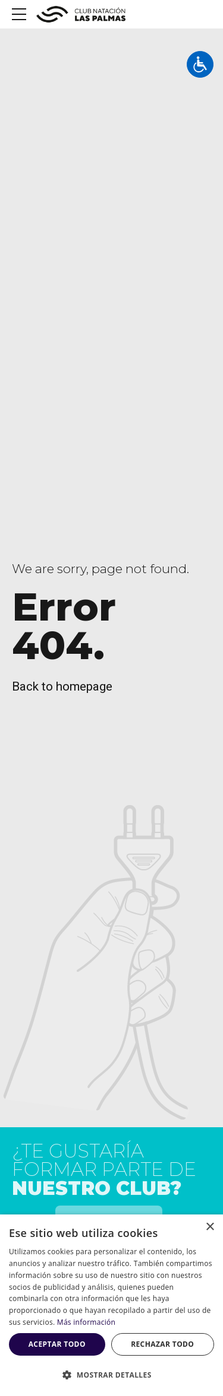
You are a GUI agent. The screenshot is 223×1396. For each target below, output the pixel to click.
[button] (111, 1375)
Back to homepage (62, 686)
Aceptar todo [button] (57, 1344)
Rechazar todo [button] (162, 1344)
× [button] (209, 1227)
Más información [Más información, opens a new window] (86, 1322)
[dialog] (111, 1305)
